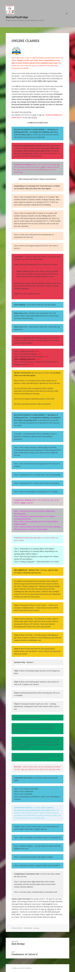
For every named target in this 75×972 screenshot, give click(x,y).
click (37, 829)
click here (50, 909)
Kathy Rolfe (28, 928)
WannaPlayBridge (17, 17)
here (35, 117)
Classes (37, 928)
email (14, 912)
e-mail (33, 115)
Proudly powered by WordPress (21, 968)
